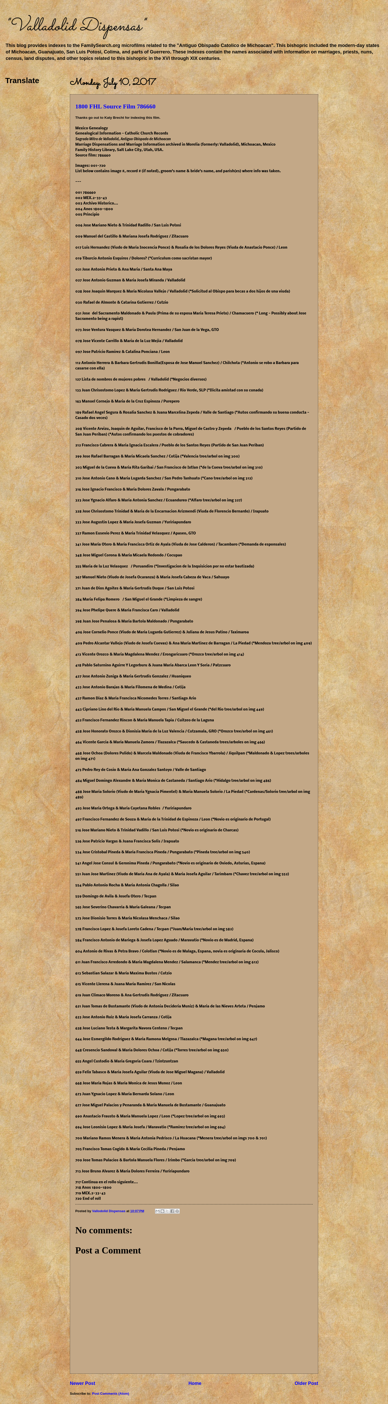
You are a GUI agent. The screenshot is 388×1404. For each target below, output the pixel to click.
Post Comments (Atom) (110, 1393)
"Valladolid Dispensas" (75, 26)
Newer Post (82, 1383)
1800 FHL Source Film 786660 (115, 106)
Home (194, 1383)
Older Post (306, 1383)
